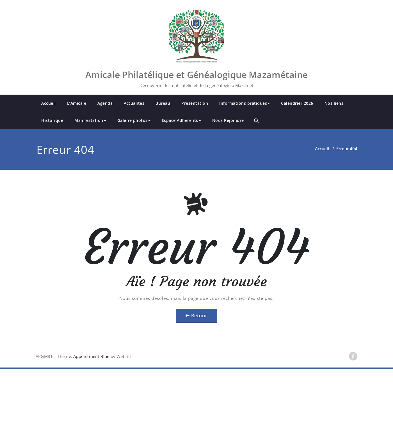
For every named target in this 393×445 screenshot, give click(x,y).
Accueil (48, 103)
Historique (52, 120)
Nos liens (334, 103)
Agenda (105, 103)
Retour (199, 315)
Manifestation (90, 120)
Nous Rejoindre (228, 120)
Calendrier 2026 (297, 103)
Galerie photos (133, 120)
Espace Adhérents (181, 120)
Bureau (163, 103)
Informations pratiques (244, 103)
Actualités (134, 103)
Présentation (194, 103)
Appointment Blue (90, 356)
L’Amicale (76, 103)
